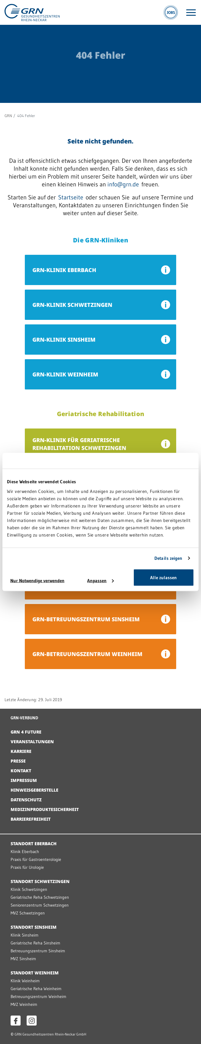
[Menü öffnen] (191, 12)
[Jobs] (170, 12)
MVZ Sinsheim (23, 958)
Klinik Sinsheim (24, 935)
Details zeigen (168, 558)
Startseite (70, 197)
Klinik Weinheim (25, 980)
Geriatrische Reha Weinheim (36, 988)
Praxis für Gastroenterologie (36, 859)
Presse (18, 761)
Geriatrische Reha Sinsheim (35, 943)
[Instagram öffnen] (32, 1021)
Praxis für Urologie (27, 867)
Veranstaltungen (32, 741)
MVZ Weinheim (24, 1004)
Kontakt (21, 770)
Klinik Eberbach (25, 851)
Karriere (21, 751)
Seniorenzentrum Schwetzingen (40, 905)
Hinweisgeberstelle (34, 790)
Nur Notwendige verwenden (37, 580)
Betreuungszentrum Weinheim (38, 996)
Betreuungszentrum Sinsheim (38, 951)
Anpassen (100, 580)
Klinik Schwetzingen (29, 889)
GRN (8, 115)
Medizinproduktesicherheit (45, 809)
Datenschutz (26, 800)
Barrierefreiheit (31, 819)
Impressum (24, 780)
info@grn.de (123, 184)
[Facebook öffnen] (16, 1021)
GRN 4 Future (26, 732)
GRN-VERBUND (24, 718)
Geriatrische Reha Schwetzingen (40, 897)
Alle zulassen (163, 577)
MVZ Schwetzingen (28, 913)
